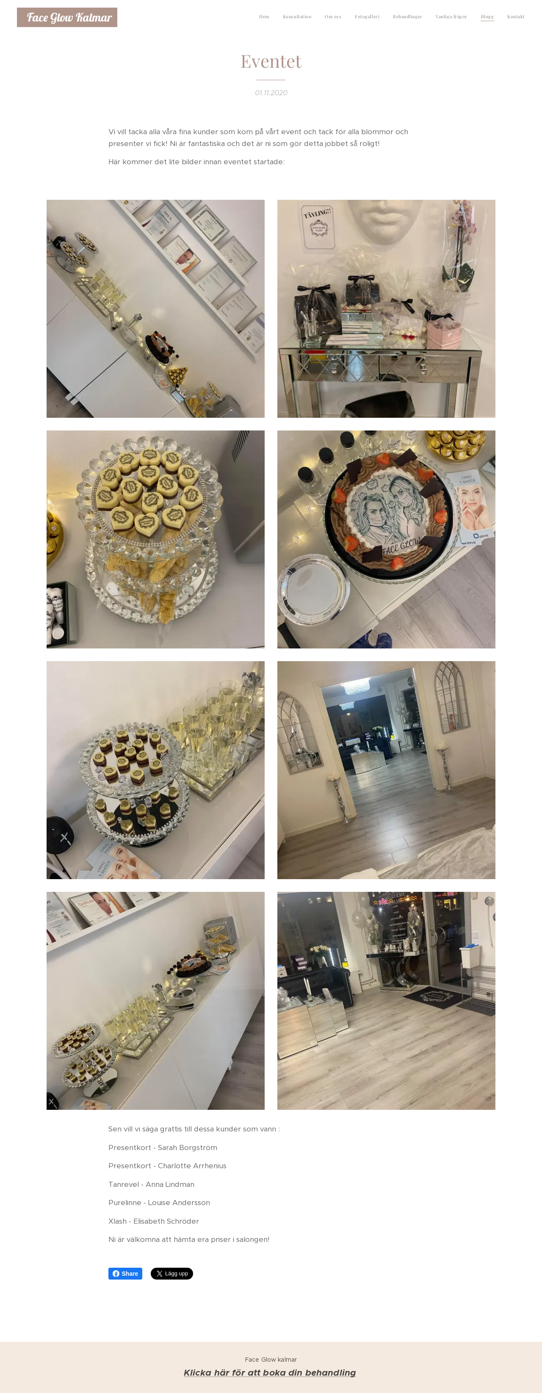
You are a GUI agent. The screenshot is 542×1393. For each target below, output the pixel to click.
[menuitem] (432, 17)
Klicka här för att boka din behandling (270, 1372)
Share (125, 1273)
